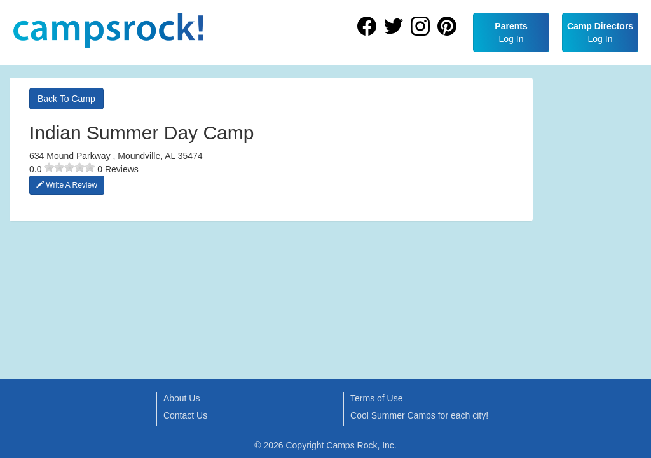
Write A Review (66, 185)
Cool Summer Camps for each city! (419, 415)
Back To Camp (66, 99)
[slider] (69, 167)
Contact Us (185, 415)
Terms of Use (376, 398)
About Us (181, 398)
